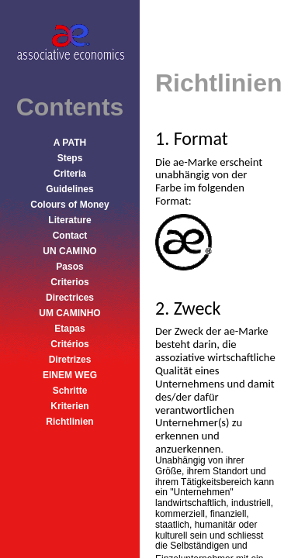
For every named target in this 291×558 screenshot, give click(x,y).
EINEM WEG (70, 375)
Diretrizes (70, 359)
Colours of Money (69, 204)
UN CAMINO (69, 251)
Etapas (69, 328)
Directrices (70, 297)
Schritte (70, 390)
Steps (70, 158)
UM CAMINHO (69, 313)
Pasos (69, 266)
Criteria (70, 173)
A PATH (70, 142)
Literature (69, 220)
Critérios (69, 344)
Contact (70, 235)
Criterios (69, 282)
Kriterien (69, 406)
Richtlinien (69, 421)
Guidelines (69, 189)
